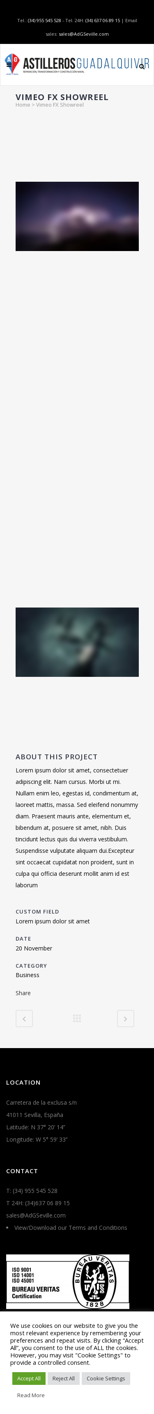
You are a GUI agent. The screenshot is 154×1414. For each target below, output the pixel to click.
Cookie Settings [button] (106, 1378)
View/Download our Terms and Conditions (70, 1227)
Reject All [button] (64, 1378)
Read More (31, 1395)
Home (23, 104)
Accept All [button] (29, 1378)
